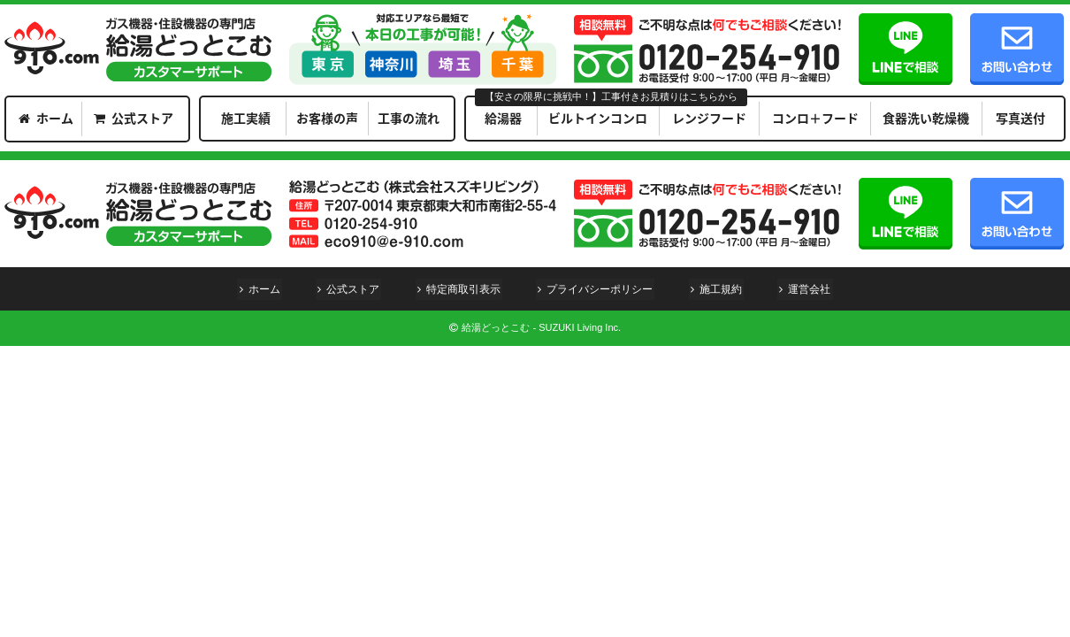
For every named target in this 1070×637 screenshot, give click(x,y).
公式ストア (142, 118)
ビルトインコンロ (597, 118)
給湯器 (503, 118)
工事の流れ (408, 118)
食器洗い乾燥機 (926, 118)
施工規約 (723, 289)
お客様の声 (327, 118)
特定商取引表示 (462, 289)
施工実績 (246, 118)
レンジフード (709, 118)
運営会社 (813, 289)
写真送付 (1020, 118)
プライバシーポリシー (600, 289)
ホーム (54, 118)
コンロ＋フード (815, 118)
